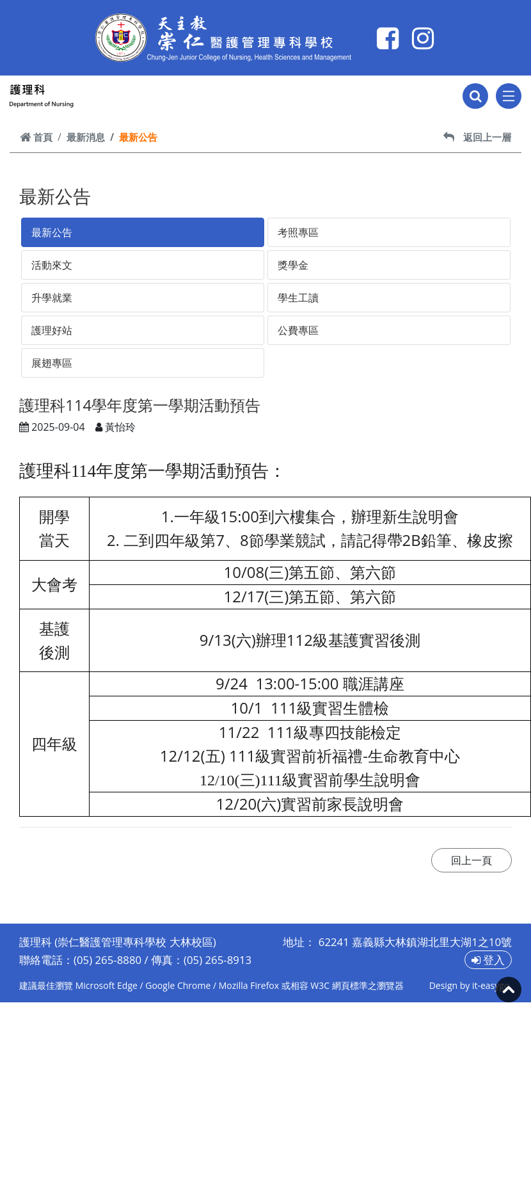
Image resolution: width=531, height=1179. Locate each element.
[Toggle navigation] (508, 96)
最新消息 (86, 137)
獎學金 (293, 265)
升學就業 (51, 298)
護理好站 (51, 330)
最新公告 (51, 232)
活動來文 (51, 265)
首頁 (36, 137)
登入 (488, 959)
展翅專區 (51, 363)
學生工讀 (298, 298)
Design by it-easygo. (470, 985)
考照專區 (298, 232)
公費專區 (298, 330)
